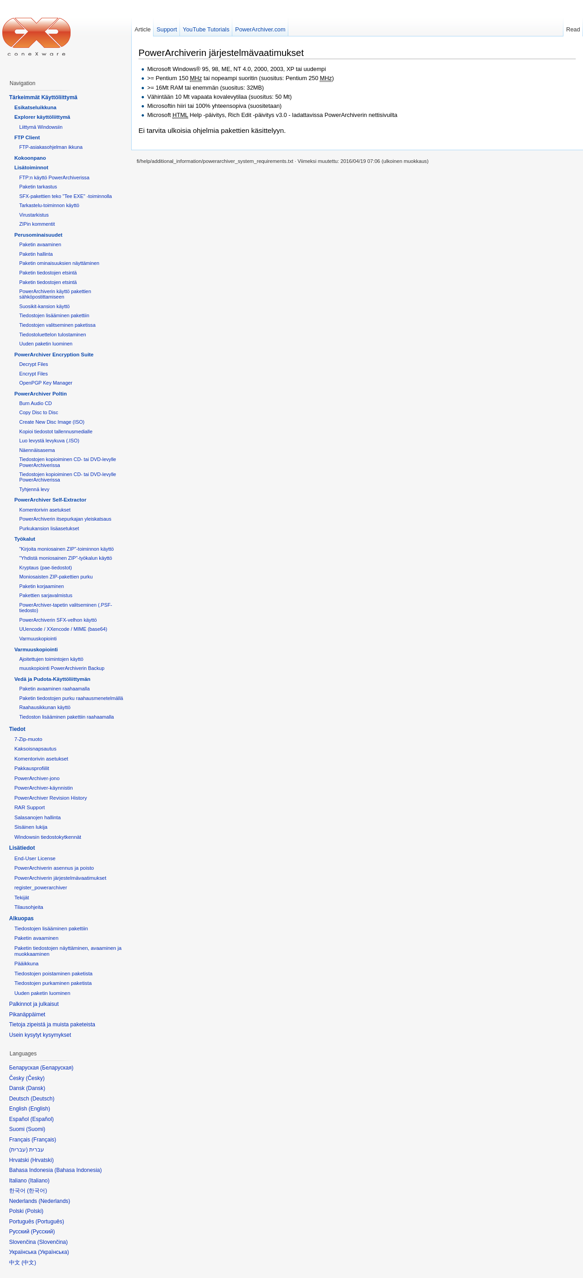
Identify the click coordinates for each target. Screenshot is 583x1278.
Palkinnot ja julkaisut (34, 1004)
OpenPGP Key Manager (45, 382)
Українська (53, 1252)
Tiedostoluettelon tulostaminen (52, 334)
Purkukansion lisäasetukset (49, 528)
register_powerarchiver (40, 887)
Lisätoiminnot (31, 167)
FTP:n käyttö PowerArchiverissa (54, 177)
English (39, 1109)
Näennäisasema (37, 450)
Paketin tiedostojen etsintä (48, 272)
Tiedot (17, 729)
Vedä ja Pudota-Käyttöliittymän (52, 679)
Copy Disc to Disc (38, 412)
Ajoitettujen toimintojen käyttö (51, 659)
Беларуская (57, 1068)
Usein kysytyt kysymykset (40, 1035)
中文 (28, 1262)
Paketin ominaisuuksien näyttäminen (59, 263)
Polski (34, 1211)
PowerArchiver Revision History (50, 798)
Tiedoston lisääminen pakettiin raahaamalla (66, 717)
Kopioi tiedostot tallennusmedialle (55, 431)
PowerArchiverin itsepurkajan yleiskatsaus (65, 519)
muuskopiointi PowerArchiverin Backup (61, 668)
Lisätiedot (22, 848)
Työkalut (24, 539)
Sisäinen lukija (30, 827)
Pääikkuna (26, 963)
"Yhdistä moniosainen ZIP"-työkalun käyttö (65, 558)
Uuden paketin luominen (45, 343)
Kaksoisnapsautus (35, 748)
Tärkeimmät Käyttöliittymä (43, 97)
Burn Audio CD (35, 403)
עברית (18, 1149)
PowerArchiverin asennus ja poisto (54, 868)
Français (43, 1139)
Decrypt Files (33, 364)
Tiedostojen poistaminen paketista (53, 973)
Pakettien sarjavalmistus (45, 595)
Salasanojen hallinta (37, 817)
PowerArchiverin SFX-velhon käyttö (58, 620)
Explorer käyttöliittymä (42, 117)
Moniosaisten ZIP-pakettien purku (55, 576)
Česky (35, 1078)
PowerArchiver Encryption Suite (53, 354)
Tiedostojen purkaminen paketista (53, 983)
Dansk (35, 1088)
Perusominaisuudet (38, 235)
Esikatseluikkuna (35, 107)
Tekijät (21, 897)
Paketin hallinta (35, 254)
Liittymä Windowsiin (40, 127)
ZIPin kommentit (37, 224)
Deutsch (42, 1098)
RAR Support (29, 807)
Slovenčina (52, 1242)
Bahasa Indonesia (78, 1170)
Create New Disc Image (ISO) (51, 422)
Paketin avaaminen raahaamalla (54, 688)
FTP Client (27, 137)
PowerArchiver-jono (36, 778)
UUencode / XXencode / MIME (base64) (63, 629)
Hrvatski (42, 1160)
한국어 (37, 1190)
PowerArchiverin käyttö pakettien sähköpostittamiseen (55, 294)
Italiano (39, 1180)
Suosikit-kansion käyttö (44, 306)
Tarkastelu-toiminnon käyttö (49, 205)
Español (42, 1119)
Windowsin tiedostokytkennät (47, 837)
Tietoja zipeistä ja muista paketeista (52, 1024)
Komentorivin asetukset (45, 509)
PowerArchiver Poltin (40, 393)
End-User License (35, 858)
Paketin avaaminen (40, 244)
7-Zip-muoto (28, 739)
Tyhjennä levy (34, 489)
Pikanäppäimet (27, 1014)
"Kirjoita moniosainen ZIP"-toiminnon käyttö (66, 549)
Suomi (35, 1129)
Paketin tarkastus (38, 186)
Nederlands (54, 1201)
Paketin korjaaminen (41, 586)
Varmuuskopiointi (37, 638)
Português (49, 1221)
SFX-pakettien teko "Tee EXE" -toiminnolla (65, 196)
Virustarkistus (34, 215)
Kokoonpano (30, 158)
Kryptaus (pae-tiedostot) (45, 567)
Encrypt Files (33, 373)
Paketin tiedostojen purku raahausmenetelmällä (71, 698)
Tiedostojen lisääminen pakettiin (54, 315)
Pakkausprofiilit (31, 768)
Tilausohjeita (28, 907)
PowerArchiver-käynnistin (43, 788)
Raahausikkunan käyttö (45, 707)
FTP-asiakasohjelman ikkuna (50, 147)
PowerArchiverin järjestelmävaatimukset (221, 52)
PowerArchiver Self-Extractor (50, 499)
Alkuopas (21, 918)
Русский (43, 1231)
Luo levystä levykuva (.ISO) (49, 440)
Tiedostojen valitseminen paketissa (57, 325)
